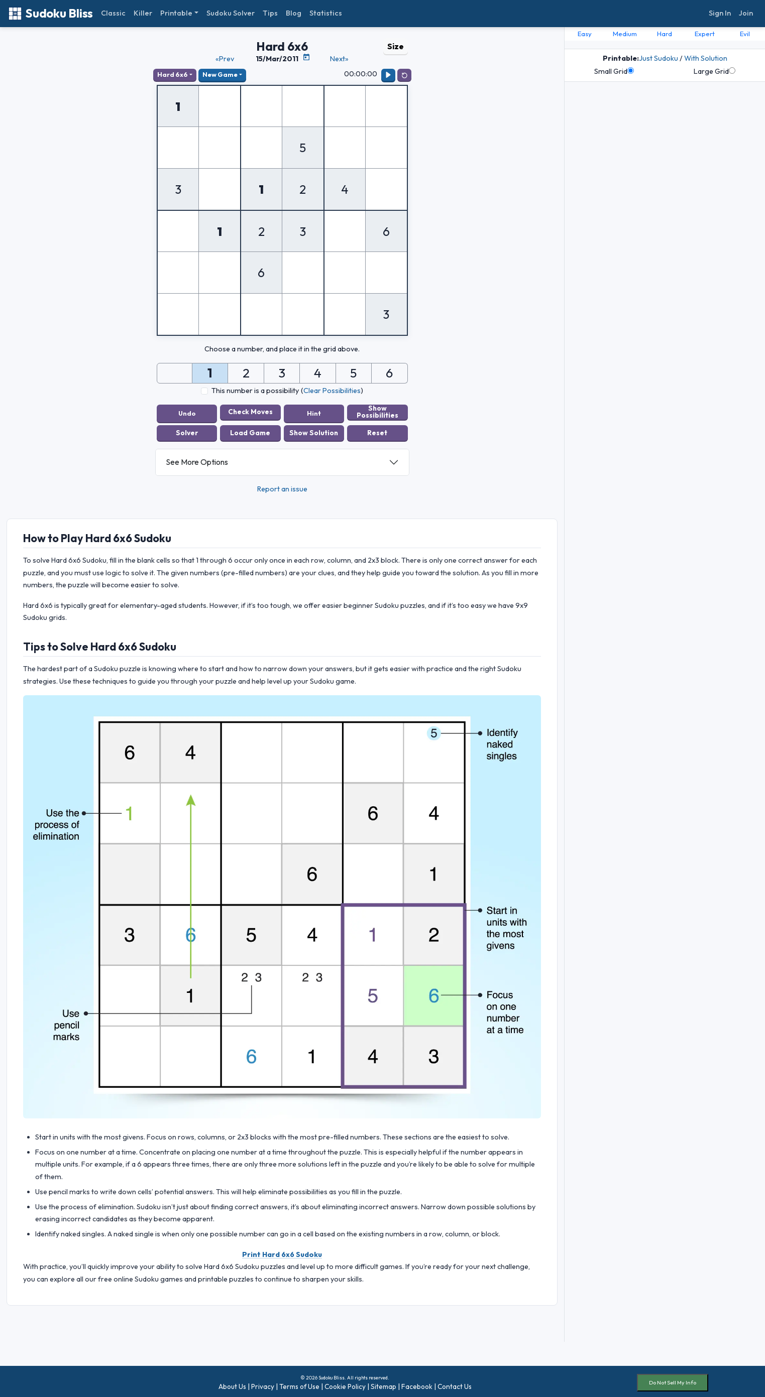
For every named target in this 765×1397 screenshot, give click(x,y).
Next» (339, 58)
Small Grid (614, 71)
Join (746, 13)
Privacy (262, 1383)
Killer (143, 13)
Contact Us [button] (455, 1383)
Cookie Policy (345, 1383)
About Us (232, 1383)
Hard (664, 34)
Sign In (720, 13)
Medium (625, 34)
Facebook (416, 1383)
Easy (585, 34)
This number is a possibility (255, 390)
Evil (745, 34)
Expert (705, 34)
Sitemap (383, 1383)
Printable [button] (176, 13)
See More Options (197, 459)
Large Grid (714, 71)
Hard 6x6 (172, 74)
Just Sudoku (658, 58)
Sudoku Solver (230, 13)
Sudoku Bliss (50, 13)
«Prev (224, 58)
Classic (113, 13)
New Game (220, 74)
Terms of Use (299, 1383)
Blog (293, 13)
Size (395, 46)
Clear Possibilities (332, 390)
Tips (270, 13)
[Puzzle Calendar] (306, 57)
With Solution (705, 58)
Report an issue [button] (282, 485)
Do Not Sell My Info (672, 1379)
